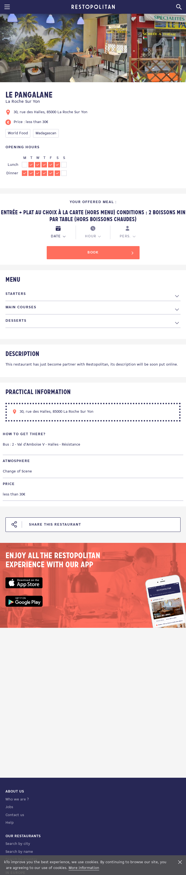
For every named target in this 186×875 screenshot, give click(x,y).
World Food (18, 133)
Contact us (14, 815)
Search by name (19, 852)
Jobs (9, 807)
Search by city (17, 844)
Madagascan (46, 133)
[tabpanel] (63, 49)
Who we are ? (17, 799)
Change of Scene (17, 471)
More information (84, 868)
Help (9, 823)
